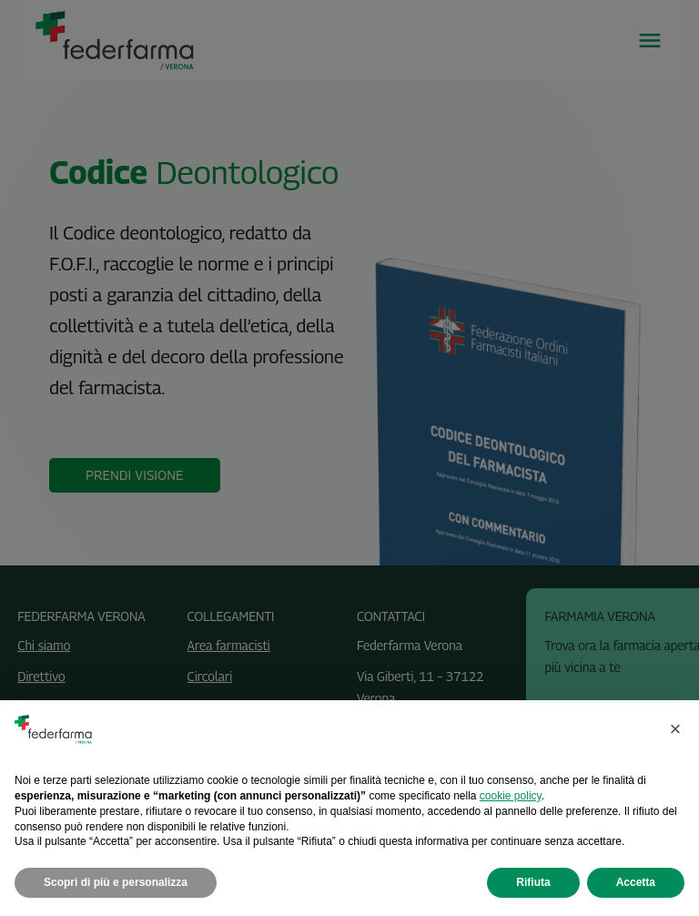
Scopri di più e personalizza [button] (115, 882)
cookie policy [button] (511, 795)
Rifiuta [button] (533, 882)
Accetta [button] (635, 882)
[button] (675, 729)
